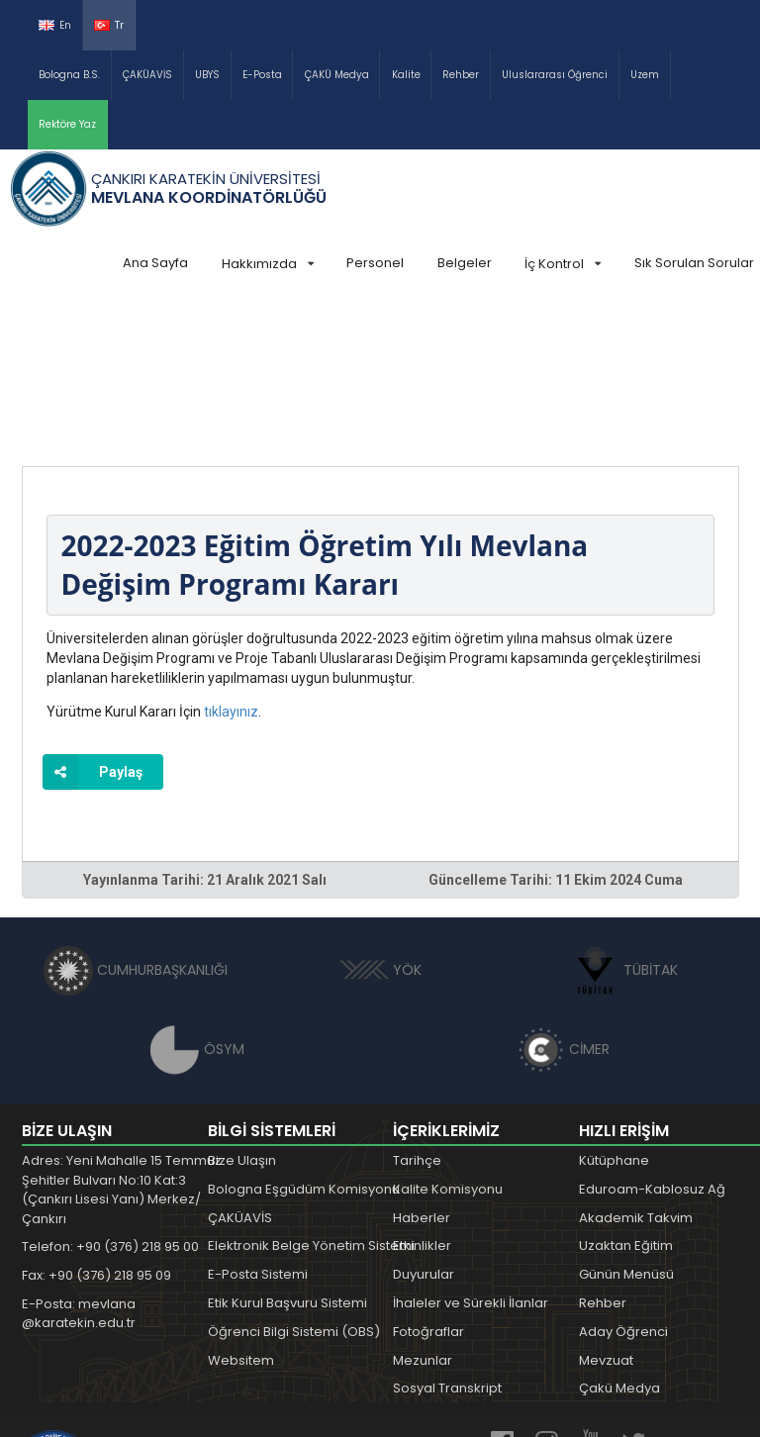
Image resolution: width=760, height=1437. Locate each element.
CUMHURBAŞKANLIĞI (136, 821)
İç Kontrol (562, 263)
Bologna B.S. (69, 74)
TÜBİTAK (624, 821)
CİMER (563, 900)
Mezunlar (422, 1211)
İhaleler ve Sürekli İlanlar (470, 1154)
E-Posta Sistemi (258, 1125)
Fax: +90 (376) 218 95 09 (96, 1126)
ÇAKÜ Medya (337, 74)
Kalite (406, 74)
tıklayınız (231, 563)
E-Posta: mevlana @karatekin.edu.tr (79, 1165)
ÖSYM (197, 900)
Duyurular (423, 1125)
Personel (375, 262)
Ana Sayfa (155, 262)
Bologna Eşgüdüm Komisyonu (304, 1040)
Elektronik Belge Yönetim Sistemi (311, 1097)
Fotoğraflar (428, 1183)
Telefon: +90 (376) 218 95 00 (110, 1098)
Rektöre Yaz (67, 124)
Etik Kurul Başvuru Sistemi (287, 1154)
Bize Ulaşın (242, 1012)
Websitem (241, 1211)
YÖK (380, 821)
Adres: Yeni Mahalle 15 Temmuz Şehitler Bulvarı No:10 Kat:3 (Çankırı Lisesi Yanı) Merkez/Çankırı (122, 1041)
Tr (109, 25)
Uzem (644, 74)
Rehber (460, 74)
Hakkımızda (268, 263)
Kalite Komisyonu (448, 1040)
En (55, 25)
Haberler (421, 1069)
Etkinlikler (422, 1097)
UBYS (207, 74)
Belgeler (464, 262)
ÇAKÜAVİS (147, 74)
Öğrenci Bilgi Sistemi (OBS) (294, 1183)
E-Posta (262, 74)
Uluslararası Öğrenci (555, 74)
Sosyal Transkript (447, 1239)
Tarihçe (417, 1012)
